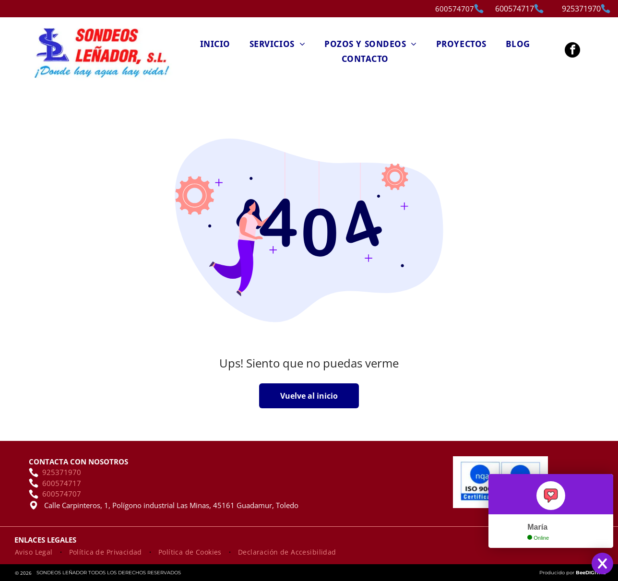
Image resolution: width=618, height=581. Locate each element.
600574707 (454, 8)
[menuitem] (215, 43)
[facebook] (572, 51)
